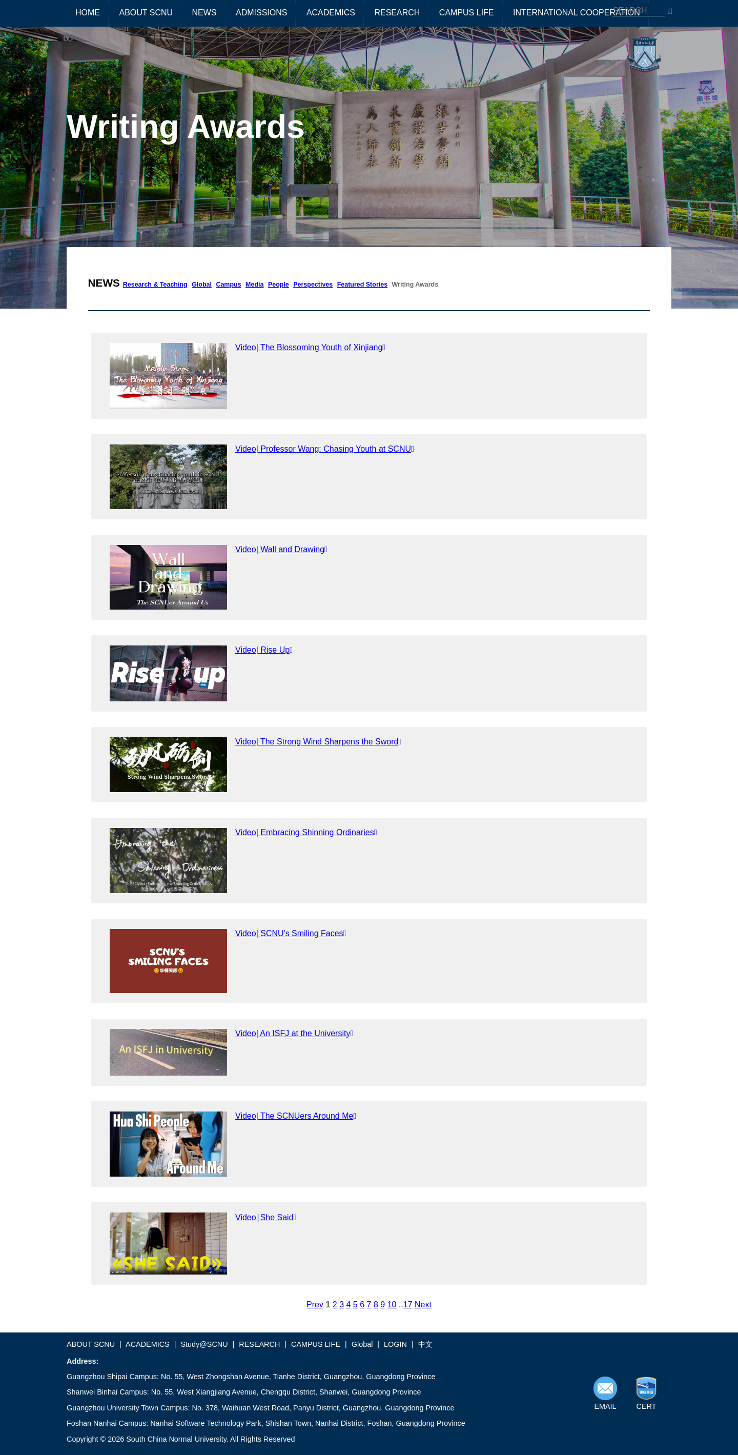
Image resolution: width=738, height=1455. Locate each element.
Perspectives (313, 284)
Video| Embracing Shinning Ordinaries (306, 832)
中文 (425, 1344)
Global (202, 284)
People (278, 284)
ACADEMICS (330, 12)
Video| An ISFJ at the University (294, 1033)
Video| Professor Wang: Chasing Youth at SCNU (324, 448)
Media (254, 284)
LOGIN (395, 1344)
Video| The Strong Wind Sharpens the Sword (318, 741)
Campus (228, 284)
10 (392, 1304)
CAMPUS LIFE (466, 12)
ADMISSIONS (261, 12)
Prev (314, 1304)
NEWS (204, 12)
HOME (87, 12)
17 (408, 1304)
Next (423, 1304)
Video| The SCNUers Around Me (295, 1116)
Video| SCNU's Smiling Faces (290, 933)
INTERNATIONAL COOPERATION (576, 12)
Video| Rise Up (264, 649)
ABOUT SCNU (146, 12)
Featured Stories (362, 284)
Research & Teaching (155, 284)
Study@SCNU (204, 1344)
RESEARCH (397, 12)
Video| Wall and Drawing (281, 549)
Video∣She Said (265, 1217)
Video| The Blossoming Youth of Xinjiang (310, 347)
